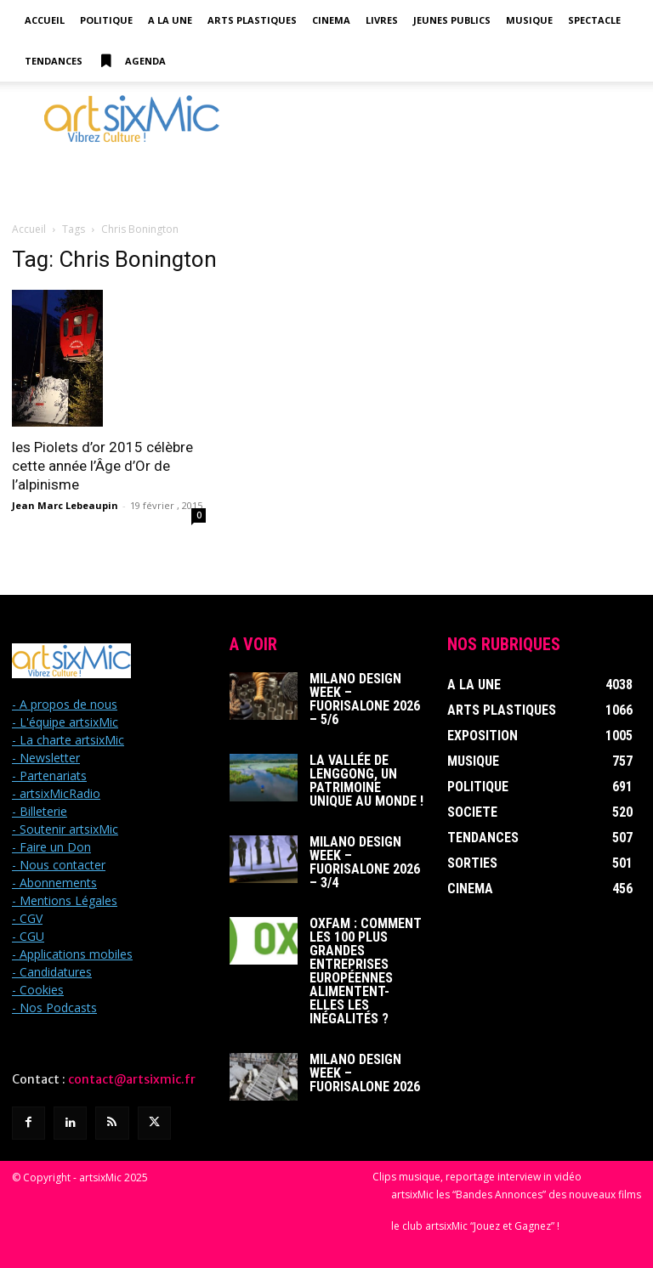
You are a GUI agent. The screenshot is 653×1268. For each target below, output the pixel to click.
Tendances (53, 60)
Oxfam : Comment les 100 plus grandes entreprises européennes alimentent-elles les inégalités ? (365, 971)
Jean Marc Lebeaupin (65, 505)
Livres (382, 20)
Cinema (331, 20)
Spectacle (594, 20)
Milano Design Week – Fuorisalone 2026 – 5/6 (364, 699)
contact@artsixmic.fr (132, 1079)
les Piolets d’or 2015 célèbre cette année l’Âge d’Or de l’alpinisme (102, 466)
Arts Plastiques (252, 20)
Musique (529, 20)
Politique (106, 20)
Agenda (132, 61)
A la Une (170, 20)
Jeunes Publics (452, 20)
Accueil (45, 20)
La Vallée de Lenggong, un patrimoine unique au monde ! (366, 780)
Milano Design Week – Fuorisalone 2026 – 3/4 (364, 862)
